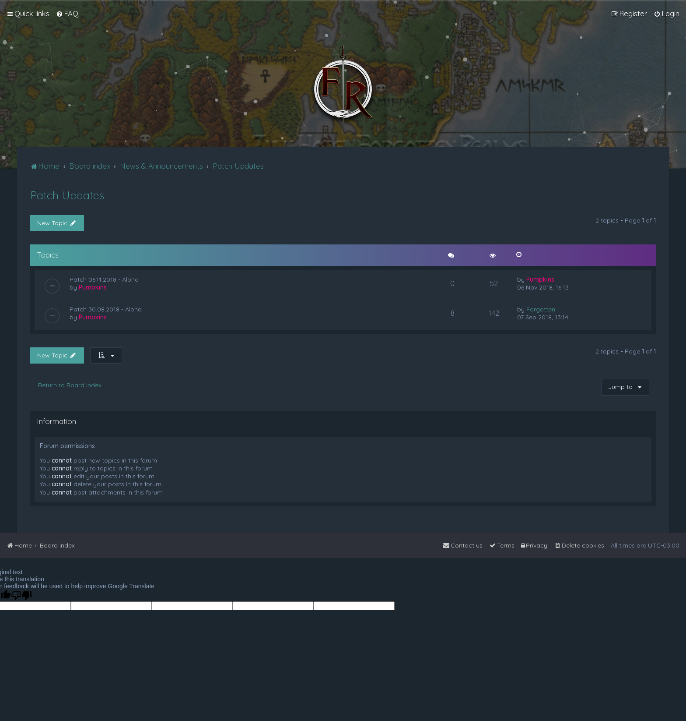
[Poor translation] (21, 595)
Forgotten (540, 309)
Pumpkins (93, 287)
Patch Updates (67, 195)
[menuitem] (67, 13)
